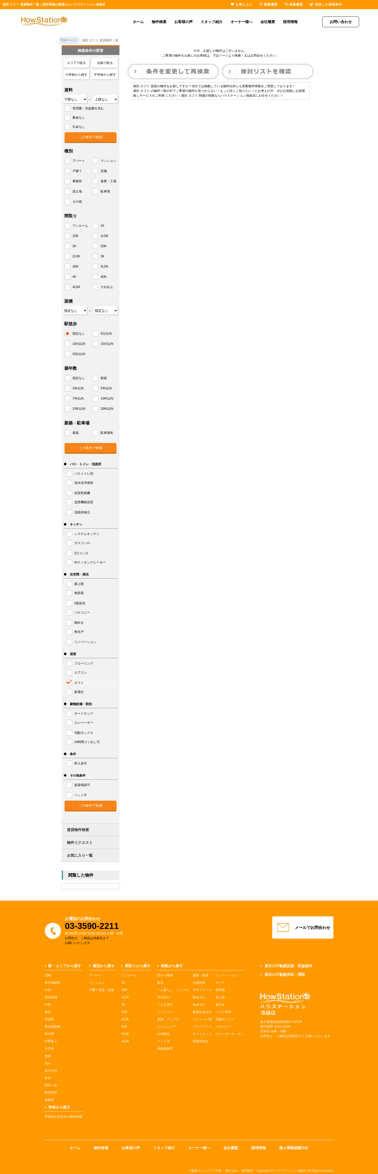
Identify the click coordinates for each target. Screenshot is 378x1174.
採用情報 (290, 22)
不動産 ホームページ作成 (205, 1170)
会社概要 (267, 22)
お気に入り (242, 4)
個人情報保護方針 (293, 1148)
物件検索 (159, 22)
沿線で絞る (105, 63)
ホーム (138, 22)
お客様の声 (183, 22)
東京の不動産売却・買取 (282, 974)
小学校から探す (76, 74)
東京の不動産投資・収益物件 (286, 966)
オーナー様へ (241, 22)
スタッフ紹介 (212, 22)
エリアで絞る (76, 63)
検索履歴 (294, 4)
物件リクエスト (80, 842)
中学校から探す (105, 74)
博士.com (231, 1170)
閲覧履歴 (268, 4)
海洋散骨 (247, 1170)
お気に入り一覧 (80, 855)
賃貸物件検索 (78, 830)
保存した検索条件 (326, 4)
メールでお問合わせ (303, 928)
